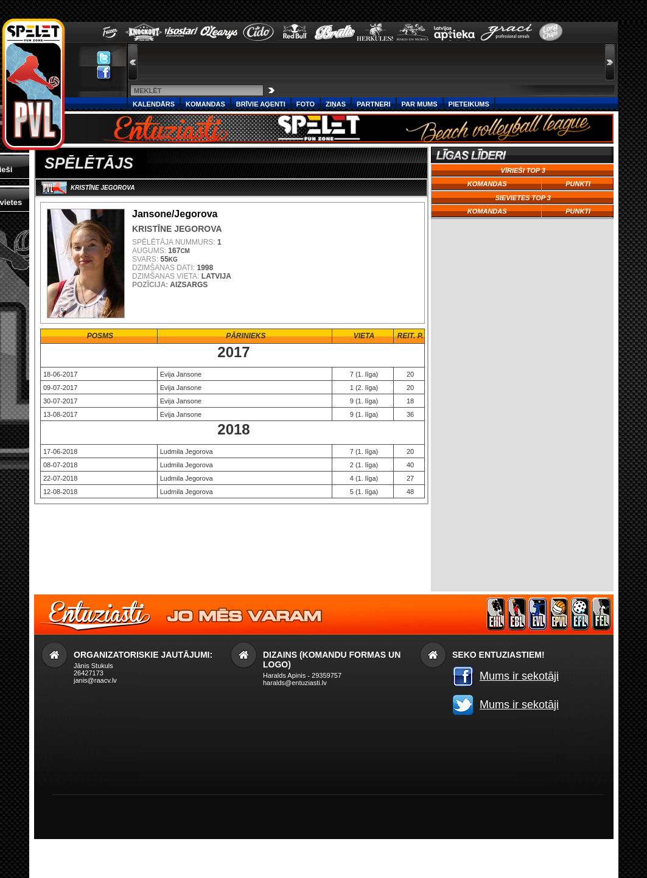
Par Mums (420, 104)
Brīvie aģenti (260, 104)
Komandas (205, 104)
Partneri (373, 104)
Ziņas (336, 104)
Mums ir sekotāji (519, 676)
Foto (305, 104)
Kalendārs (154, 104)
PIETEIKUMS (469, 104)
